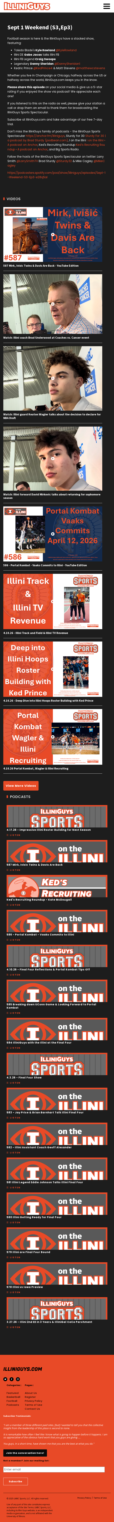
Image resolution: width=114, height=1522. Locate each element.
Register (30, 1397)
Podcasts (13, 1405)
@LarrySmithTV (27, 161)
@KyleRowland (66, 50)
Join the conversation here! (25, 1453)
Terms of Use (33, 1405)
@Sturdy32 (64, 161)
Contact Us (32, 1409)
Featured (13, 1393)
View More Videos (21, 786)
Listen (15, 835)
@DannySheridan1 (67, 64)
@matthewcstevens (90, 68)
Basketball (13, 1397)
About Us (31, 1393)
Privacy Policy (33, 1401)
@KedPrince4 (42, 68)
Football (12, 1401)
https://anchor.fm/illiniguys (45, 136)
